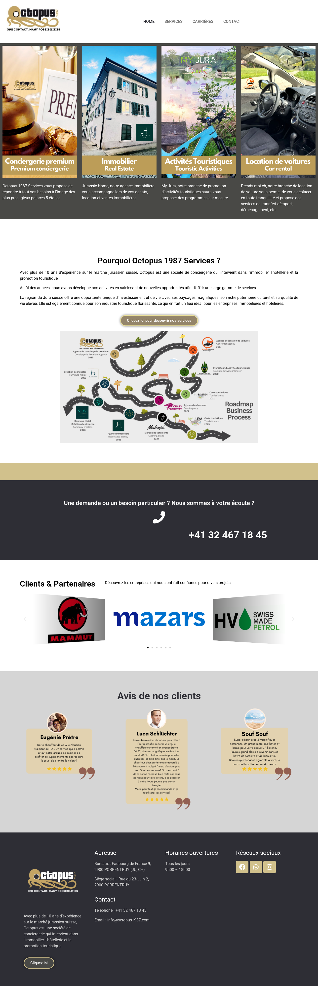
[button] (24, 619)
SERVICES (173, 21)
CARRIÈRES (203, 21)
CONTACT (232, 21)
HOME (149, 21)
